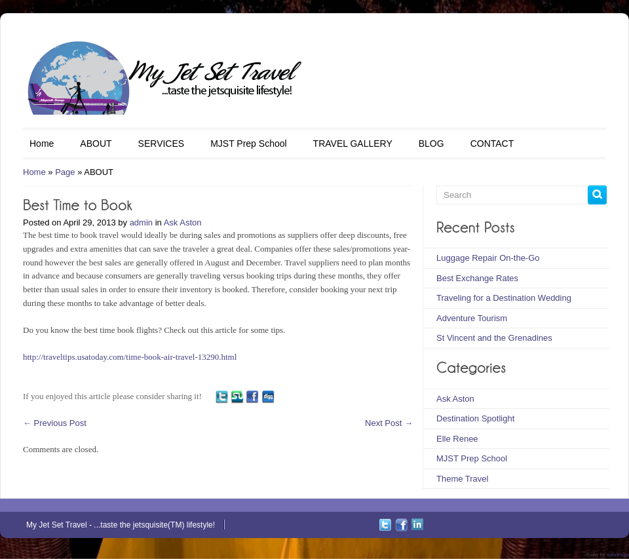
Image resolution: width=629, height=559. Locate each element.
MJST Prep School (248, 143)
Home (41, 143)
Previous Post (54, 423)
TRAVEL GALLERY (352, 143)
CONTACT (492, 143)
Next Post (389, 423)
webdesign (618, 555)
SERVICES (161, 143)
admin (141, 222)
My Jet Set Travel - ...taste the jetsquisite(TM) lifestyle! (120, 525)
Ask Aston (183, 222)
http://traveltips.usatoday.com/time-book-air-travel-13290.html (130, 357)
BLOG (431, 143)
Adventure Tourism (471, 318)
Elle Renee (457, 439)
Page (65, 172)
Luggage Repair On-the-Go (488, 258)
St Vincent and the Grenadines (494, 338)
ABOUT (95, 143)
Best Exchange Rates (477, 278)
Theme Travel (462, 479)
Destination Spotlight (475, 418)
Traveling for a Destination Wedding (503, 298)
